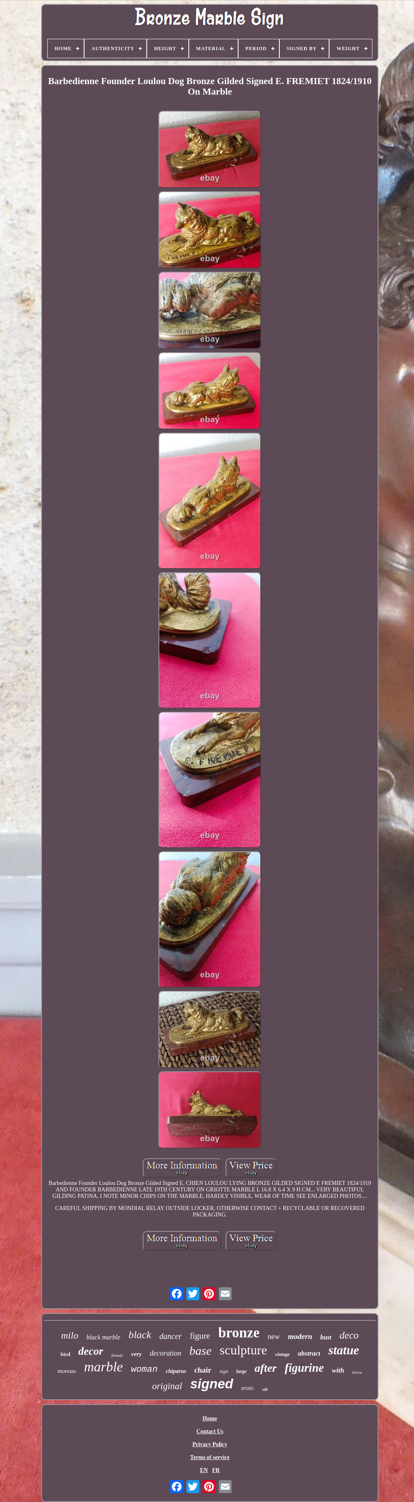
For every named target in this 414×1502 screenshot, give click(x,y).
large (241, 1371)
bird (65, 1354)
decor (90, 1351)
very (136, 1354)
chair (202, 1370)
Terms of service (209, 1457)
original (167, 1386)
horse (357, 1372)
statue (343, 1350)
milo (69, 1335)
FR (216, 1470)
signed (211, 1383)
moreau (66, 1371)
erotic (247, 1388)
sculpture (243, 1350)
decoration (165, 1353)
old (265, 1389)
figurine (304, 1367)
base (200, 1350)
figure (200, 1336)
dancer (170, 1336)
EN (204, 1470)
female (117, 1355)
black (140, 1335)
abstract (309, 1353)
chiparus (176, 1371)
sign (224, 1371)
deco (349, 1335)
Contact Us (210, 1431)
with (338, 1370)
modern (300, 1336)
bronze (239, 1333)
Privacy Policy (209, 1444)
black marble (103, 1337)
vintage (282, 1354)
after (266, 1368)
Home (210, 1418)
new (274, 1337)
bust (326, 1337)
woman (144, 1369)
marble (103, 1366)
